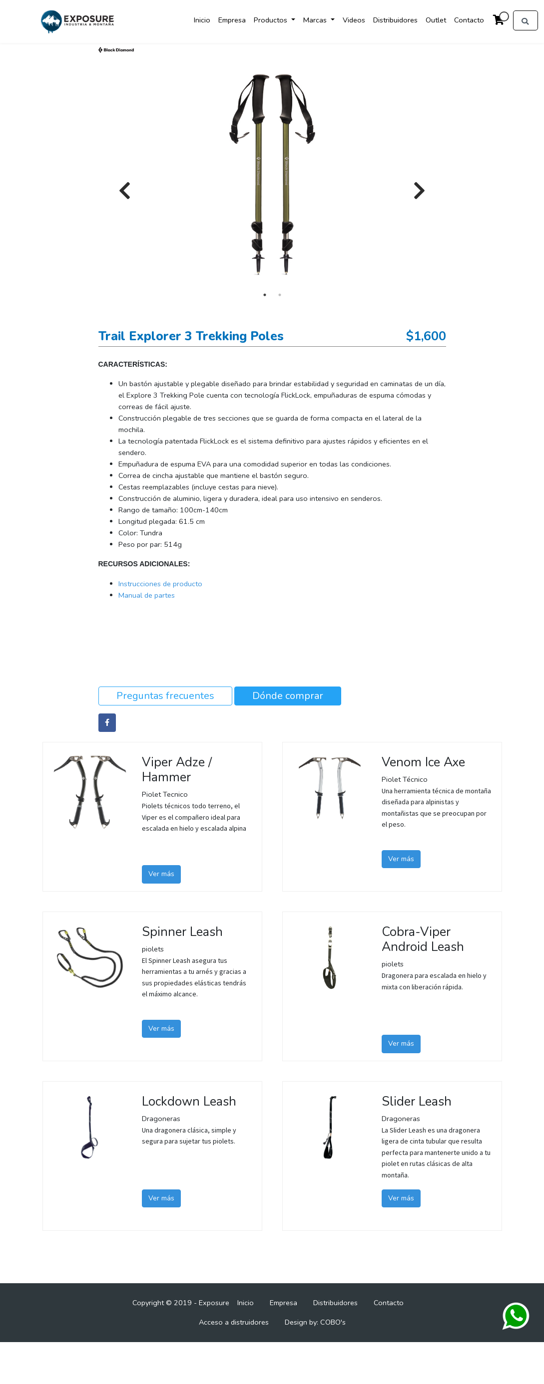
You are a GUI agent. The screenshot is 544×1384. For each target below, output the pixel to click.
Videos (354, 20)
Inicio (202, 20)
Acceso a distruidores (234, 1322)
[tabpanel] (272, 175)
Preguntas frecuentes (165, 695)
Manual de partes (146, 595)
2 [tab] (280, 295)
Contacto (469, 20)
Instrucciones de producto (160, 584)
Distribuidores (395, 20)
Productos (271, 20)
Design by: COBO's (315, 1322)
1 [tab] (265, 295)
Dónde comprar (287, 695)
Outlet (436, 20)
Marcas (316, 20)
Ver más (161, 874)
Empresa (232, 20)
